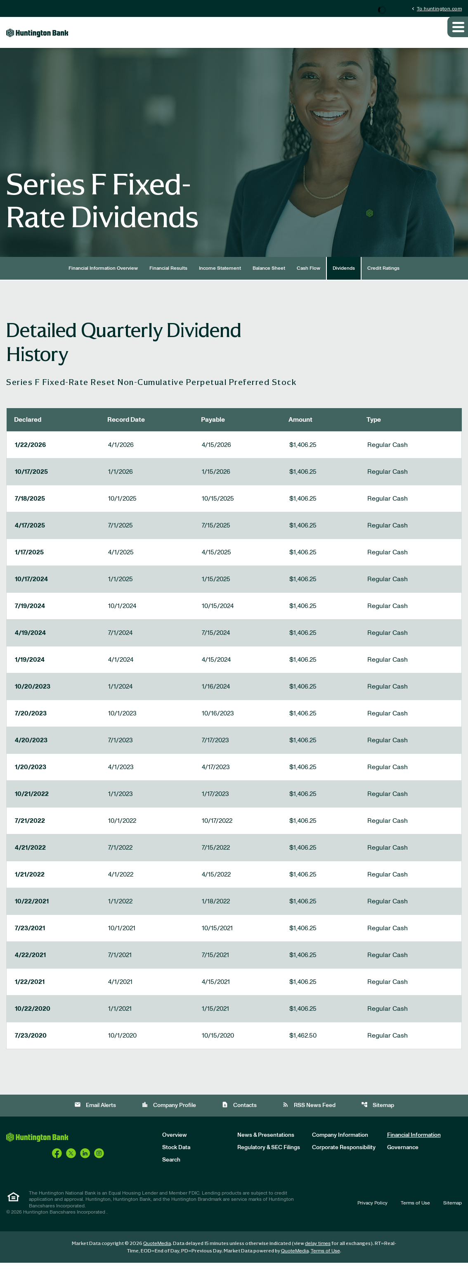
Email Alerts (95, 1113)
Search (171, 1168)
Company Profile (169, 1113)
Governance (402, 1155)
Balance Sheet (269, 276)
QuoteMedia (157, 1251)
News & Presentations (265, 1143)
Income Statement (220, 276)
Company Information (340, 1143)
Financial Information (414, 1143)
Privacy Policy (372, 1210)
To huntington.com (436, 8)
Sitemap (377, 1113)
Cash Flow (308, 276)
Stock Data (176, 1155)
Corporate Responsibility (344, 1155)
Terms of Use (415, 1210)
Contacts (239, 1113)
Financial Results (168, 276)
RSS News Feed (309, 1113)
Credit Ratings (383, 276)
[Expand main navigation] (457, 34)
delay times (318, 1251)
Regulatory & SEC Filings (268, 1155)
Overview (174, 1143)
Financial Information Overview (103, 276)
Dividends (344, 276)
